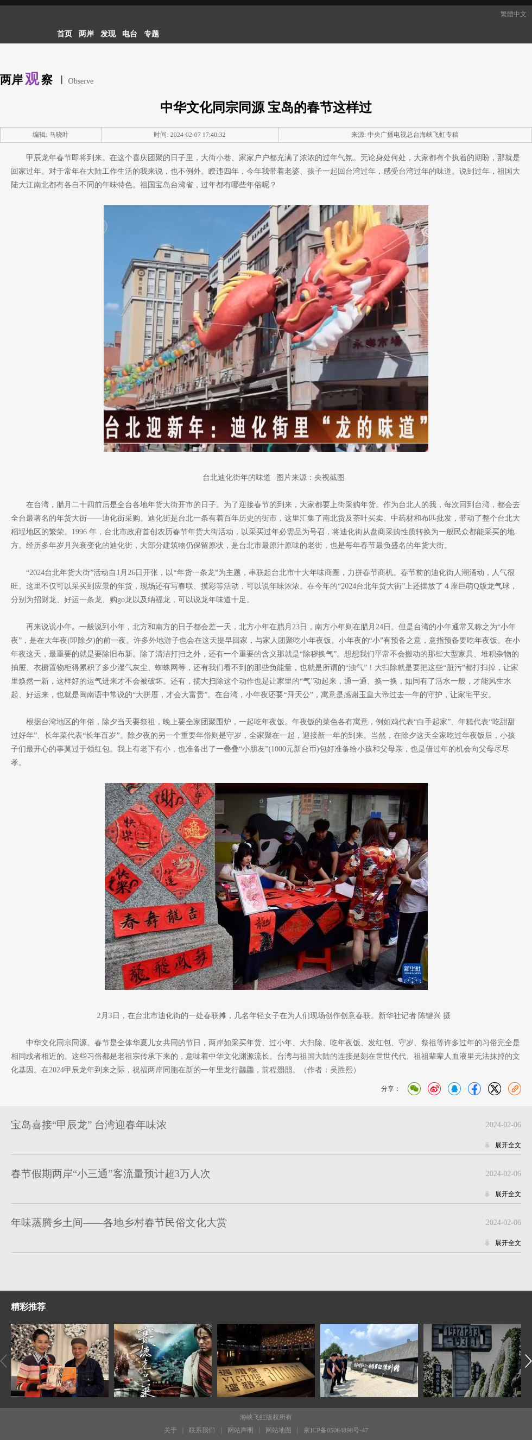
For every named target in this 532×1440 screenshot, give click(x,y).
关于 (170, 1430)
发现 (108, 34)
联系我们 (202, 1430)
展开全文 (508, 1145)
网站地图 (278, 1430)
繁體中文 (514, 14)
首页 (64, 34)
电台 (129, 34)
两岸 (86, 34)
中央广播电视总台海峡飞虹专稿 (413, 134)
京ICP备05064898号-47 (335, 1430)
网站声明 (240, 1430)
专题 (151, 34)
